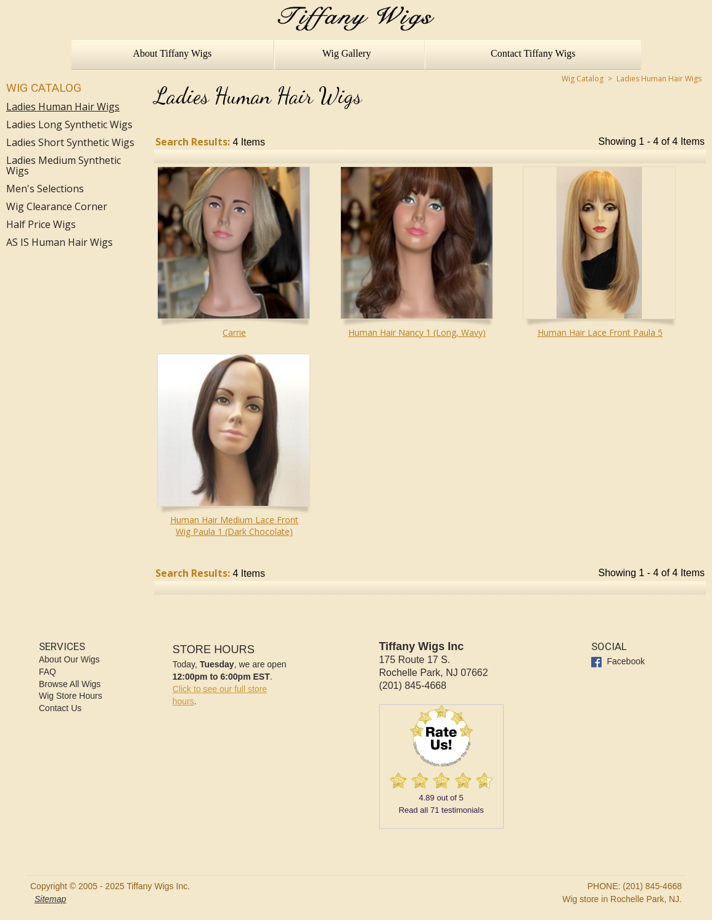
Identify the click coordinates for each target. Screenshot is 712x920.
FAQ (47, 672)
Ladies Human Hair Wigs (63, 107)
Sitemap (50, 899)
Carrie (234, 332)
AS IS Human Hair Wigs (59, 242)
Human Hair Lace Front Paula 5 (600, 332)
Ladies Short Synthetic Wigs (70, 142)
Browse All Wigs (69, 684)
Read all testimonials (441, 810)
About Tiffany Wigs (172, 53)
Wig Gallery (346, 53)
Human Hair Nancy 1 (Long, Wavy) (417, 332)
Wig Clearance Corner (56, 207)
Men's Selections (45, 189)
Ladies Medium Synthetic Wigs (63, 165)
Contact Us (60, 708)
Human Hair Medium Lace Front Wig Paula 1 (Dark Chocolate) (234, 525)
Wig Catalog (43, 88)
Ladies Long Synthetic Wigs (69, 125)
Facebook (618, 661)
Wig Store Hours (70, 696)
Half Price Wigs (41, 224)
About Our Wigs (69, 659)
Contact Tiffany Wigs (533, 53)
